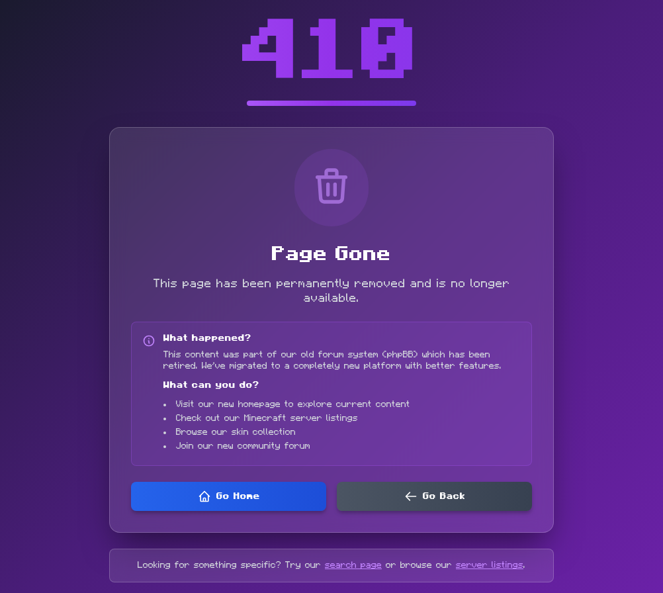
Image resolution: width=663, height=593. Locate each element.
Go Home (229, 496)
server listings (489, 565)
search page (353, 565)
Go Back (434, 496)
